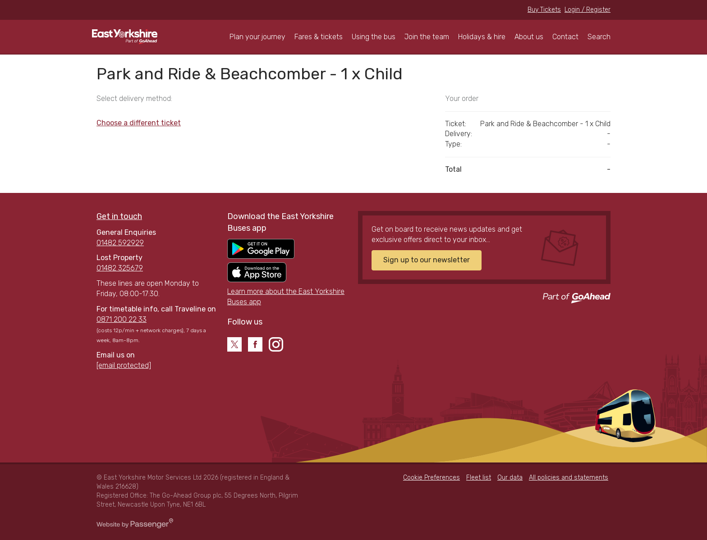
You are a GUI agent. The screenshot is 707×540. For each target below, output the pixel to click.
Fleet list (478, 477)
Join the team (426, 36)
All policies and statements (568, 477)
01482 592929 (120, 242)
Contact (565, 36)
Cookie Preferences (431, 477)
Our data (510, 477)
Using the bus (373, 36)
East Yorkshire (124, 37)
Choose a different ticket (138, 123)
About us (528, 36)
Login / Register (588, 10)
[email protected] (123, 365)
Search (599, 36)
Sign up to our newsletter (426, 260)
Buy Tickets (544, 10)
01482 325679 (119, 268)
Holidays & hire (481, 36)
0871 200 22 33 (121, 319)
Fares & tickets (318, 36)
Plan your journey (257, 36)
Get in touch (119, 216)
